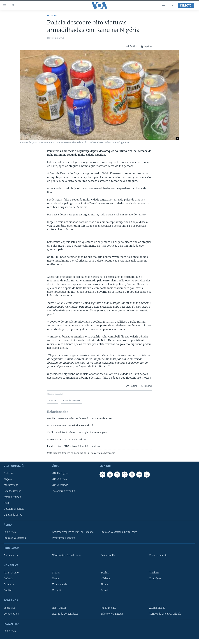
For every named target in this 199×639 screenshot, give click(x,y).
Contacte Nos (11, 613)
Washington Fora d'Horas (66, 555)
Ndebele (105, 578)
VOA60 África (59, 479)
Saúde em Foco (109, 555)
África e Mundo (12, 496)
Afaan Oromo (11, 572)
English (8, 590)
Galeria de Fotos (13, 514)
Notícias (52, 15)
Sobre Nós (9, 607)
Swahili (105, 572)
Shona (104, 584)
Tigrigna (154, 572)
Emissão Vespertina (15, 538)
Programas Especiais (63, 538)
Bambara (9, 584)
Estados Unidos (12, 491)
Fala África (10, 532)
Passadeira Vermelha (63, 491)
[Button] (131, 46)
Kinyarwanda (59, 584)
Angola (8, 479)
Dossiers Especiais (14, 508)
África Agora (11, 555)
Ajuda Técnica (108, 607)
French (56, 572)
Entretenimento (158, 555)
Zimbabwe (155, 578)
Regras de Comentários (65, 613)
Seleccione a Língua (112, 613)
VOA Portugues (60, 473)
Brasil (7, 502)
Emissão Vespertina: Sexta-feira (119, 532)
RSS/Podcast (59, 607)
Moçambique (11, 485)
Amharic (8, 578)
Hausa (55, 578)
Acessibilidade (157, 607)
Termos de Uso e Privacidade (165, 613)
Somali (105, 590)
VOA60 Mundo (60, 485)
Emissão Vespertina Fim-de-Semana (73, 532)
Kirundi (56, 590)
